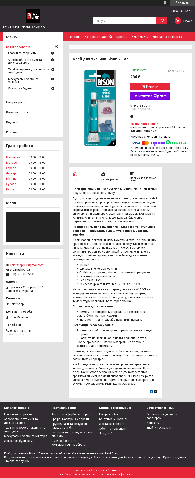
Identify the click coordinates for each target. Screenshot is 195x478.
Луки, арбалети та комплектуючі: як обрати (69, 442)
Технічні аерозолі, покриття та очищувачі (29, 71)
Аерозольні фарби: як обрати (72, 414)
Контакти (111, 46)
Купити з (152, 96)
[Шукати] (161, 20)
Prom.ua (116, 470)
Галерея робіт (16, 102)
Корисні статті (17, 112)
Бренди (121, 37)
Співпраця (130, 46)
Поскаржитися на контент (88, 474)
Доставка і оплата (111, 424)
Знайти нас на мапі (159, 427)
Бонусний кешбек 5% (113, 419)
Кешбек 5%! (140, 37)
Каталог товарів (96, 37)
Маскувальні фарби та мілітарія (23, 80)
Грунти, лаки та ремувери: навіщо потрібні (69, 425)
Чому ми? (105, 433)
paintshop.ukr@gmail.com (26, 265)
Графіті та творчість (22, 53)
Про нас (12, 132)
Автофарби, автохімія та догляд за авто (25, 61)
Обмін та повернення (84, 46)
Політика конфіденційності (121, 474)
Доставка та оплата (167, 37)
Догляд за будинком (22, 88)
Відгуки (12, 122)
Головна (74, 37)
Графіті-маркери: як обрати (70, 419)
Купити (152, 86)
